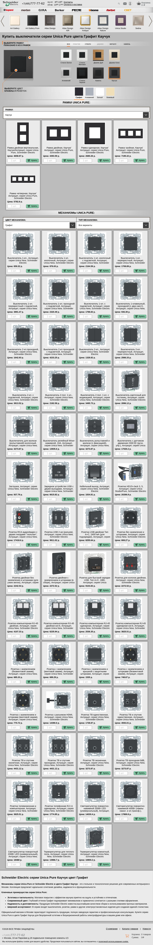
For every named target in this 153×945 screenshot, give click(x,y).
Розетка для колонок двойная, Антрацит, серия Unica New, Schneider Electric (130, 580)
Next (150, 21)
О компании (111, 929)
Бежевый (110, 97)
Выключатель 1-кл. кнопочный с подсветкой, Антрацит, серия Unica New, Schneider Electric (94, 261)
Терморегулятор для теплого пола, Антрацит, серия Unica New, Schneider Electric (59, 854)
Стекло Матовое (82, 63)
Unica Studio (120, 28)
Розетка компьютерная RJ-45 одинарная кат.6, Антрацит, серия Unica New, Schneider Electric (130, 627)
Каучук (114, 80)
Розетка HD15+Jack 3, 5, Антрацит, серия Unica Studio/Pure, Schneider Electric (130, 488)
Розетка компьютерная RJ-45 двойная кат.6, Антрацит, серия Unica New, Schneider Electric (59, 627)
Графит (79, 97)
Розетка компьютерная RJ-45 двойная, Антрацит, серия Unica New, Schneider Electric (23, 625)
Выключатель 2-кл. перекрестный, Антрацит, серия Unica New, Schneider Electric (130, 353)
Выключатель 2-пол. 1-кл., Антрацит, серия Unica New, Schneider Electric (58, 397)
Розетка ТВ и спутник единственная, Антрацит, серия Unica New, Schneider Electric (130, 718)
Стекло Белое (66, 63)
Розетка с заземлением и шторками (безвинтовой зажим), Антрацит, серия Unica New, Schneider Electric (131, 672)
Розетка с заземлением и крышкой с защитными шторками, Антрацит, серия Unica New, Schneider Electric (95, 672)
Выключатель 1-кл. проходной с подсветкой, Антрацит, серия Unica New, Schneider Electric (58, 307)
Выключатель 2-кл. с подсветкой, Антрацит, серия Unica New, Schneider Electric (23, 397)
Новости (147, 929)
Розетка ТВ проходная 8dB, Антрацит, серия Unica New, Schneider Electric (130, 762)
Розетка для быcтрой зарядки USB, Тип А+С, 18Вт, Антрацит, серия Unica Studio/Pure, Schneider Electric (94, 581)
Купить (32, 160)
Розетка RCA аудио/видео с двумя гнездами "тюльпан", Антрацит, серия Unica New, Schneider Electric (23, 535)
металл (113, 44)
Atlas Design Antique (85, 29)
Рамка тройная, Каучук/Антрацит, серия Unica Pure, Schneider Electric (130, 150)
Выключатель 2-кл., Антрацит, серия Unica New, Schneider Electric (94, 351)
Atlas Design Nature (103, 29)
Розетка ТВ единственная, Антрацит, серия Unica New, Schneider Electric (94, 717)
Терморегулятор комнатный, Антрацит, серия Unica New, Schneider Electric (95, 854)
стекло (88, 44)
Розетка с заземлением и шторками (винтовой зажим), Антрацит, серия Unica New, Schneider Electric (23, 718)
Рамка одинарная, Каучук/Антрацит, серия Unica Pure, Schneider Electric (94, 150)
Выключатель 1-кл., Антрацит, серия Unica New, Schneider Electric (23, 260)
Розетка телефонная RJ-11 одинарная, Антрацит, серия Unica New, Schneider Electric (59, 808)
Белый (99, 97)
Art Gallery (14, 28)
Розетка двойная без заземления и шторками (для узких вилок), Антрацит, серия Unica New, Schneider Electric (23, 581)
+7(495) (33, 3)
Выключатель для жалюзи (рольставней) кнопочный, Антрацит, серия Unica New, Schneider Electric (23, 444)
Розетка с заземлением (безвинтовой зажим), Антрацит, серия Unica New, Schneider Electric (23, 672)
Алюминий (66, 80)
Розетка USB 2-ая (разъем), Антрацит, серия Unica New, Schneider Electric (58, 534)
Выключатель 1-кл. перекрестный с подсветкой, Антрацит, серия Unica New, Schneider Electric (23, 307)
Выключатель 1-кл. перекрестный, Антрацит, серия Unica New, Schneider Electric (130, 261)
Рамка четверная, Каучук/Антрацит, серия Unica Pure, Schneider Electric (23, 195)
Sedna (138, 28)
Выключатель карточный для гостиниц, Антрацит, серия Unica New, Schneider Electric (130, 397)
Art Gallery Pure (32, 28)
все (68, 44)
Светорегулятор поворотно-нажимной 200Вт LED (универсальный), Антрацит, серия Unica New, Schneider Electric (94, 811)
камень (127, 44)
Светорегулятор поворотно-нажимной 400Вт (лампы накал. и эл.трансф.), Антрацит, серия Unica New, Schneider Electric (130, 811)
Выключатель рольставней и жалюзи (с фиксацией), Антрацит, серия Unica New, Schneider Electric (95, 444)
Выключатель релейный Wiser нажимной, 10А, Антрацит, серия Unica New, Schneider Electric (59, 444)
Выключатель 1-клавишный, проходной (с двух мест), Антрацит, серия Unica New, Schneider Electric (130, 307)
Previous (2, 21)
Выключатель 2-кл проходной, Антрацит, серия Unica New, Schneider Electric (23, 351)
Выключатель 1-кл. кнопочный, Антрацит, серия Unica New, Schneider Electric (59, 260)
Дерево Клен (114, 63)
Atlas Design (50, 28)
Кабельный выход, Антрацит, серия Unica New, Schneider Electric (95, 488)
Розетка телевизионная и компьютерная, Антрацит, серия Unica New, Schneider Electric (23, 809)
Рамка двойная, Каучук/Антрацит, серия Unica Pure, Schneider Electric (59, 150)
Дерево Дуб (98, 63)
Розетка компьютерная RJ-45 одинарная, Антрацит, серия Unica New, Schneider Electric (95, 625)
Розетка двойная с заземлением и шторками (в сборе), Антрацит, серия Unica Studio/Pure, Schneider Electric (59, 581)
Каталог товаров (130, 929)
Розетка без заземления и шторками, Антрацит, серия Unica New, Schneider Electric (131, 534)
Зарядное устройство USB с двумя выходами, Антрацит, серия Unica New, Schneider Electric (59, 490)
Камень (98, 80)
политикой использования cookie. (113, 941)
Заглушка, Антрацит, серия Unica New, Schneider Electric (23, 487)
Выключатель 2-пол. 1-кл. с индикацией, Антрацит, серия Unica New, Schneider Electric (94, 397)
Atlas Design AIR (67, 29)
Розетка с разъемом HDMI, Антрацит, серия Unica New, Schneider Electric (58, 717)
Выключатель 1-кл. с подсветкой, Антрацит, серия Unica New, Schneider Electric (95, 306)
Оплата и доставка (73, 4)
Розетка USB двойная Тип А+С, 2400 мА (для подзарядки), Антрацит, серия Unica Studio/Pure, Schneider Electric (94, 537)
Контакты (68, 2)
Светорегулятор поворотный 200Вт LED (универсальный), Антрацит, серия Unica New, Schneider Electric (23, 855)
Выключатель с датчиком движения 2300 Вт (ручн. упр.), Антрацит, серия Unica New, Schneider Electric (130, 444)
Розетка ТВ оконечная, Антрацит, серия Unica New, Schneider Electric (94, 762)
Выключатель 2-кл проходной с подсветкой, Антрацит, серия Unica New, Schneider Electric (58, 353)
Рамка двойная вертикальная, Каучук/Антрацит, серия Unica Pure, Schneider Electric (23, 150)
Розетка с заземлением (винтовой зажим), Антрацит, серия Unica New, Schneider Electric (59, 672)
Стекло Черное (82, 81)
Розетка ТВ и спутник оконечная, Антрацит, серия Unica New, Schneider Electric (23, 762)
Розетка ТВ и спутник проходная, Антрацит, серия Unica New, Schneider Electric (59, 762)
